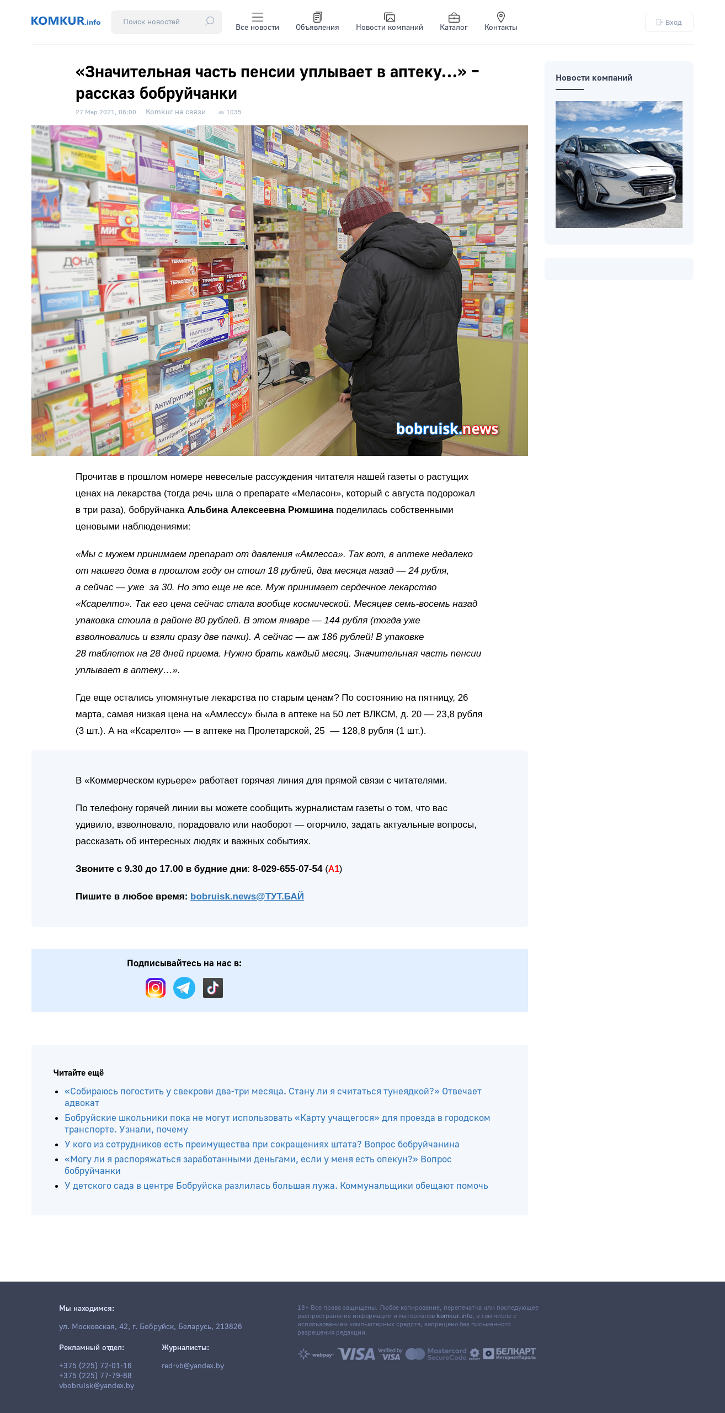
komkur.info (454, 1316)
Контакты (501, 22)
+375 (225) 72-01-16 (95, 1366)
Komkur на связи (176, 112)
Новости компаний (389, 22)
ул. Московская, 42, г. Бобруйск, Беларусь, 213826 (150, 1327)
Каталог (454, 22)
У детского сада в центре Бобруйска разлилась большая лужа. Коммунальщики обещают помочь (276, 1186)
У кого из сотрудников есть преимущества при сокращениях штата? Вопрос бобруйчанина (262, 1144)
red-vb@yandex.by (193, 1366)
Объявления (317, 22)
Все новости (257, 22)
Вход (669, 22)
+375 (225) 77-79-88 (95, 1376)
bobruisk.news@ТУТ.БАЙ (247, 896)
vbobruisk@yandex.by (96, 1386)
